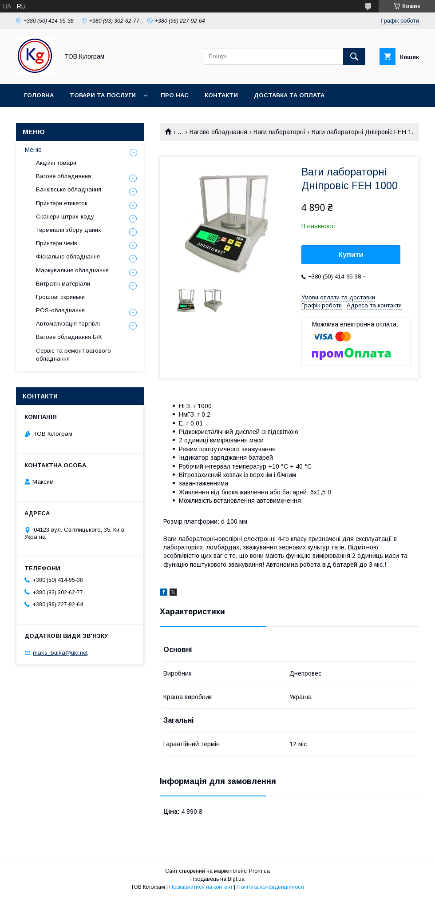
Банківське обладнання (68, 189)
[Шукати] (354, 56)
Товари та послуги (103, 95)
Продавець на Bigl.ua (217, 879)
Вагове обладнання (218, 131)
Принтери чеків (56, 243)
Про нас (175, 95)
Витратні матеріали (63, 283)
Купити (351, 255)
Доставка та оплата (289, 95)
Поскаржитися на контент (201, 887)
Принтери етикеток (61, 203)
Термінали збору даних (68, 230)
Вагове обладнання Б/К (69, 337)
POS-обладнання (60, 310)
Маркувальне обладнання (72, 270)
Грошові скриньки (60, 297)
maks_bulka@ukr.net (60, 652)
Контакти (221, 95)
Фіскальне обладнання (68, 256)
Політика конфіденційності (270, 887)
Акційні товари (56, 162)
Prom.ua (259, 871)
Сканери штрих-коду (65, 216)
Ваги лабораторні (279, 131)
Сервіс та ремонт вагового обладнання (73, 354)
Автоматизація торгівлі (68, 323)
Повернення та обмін (61, 118)
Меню (33, 149)
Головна (39, 95)
